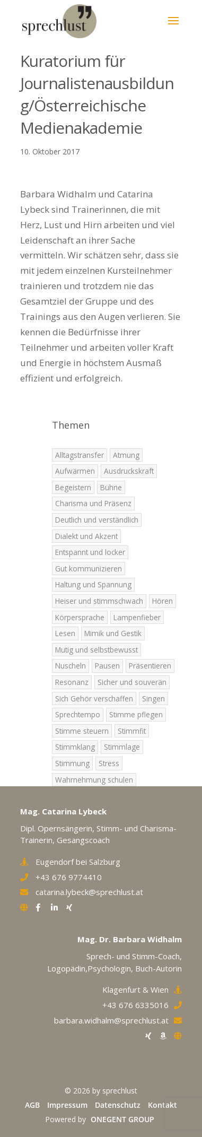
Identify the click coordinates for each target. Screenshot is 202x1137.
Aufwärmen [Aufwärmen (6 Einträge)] (75, 471)
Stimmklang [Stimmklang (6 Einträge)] (75, 747)
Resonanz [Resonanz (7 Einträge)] (72, 682)
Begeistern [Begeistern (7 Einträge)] (73, 487)
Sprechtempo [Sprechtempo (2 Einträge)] (77, 714)
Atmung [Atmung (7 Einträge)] (126, 455)
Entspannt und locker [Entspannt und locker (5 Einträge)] (90, 552)
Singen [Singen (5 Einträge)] (153, 698)
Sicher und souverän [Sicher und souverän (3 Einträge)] (132, 682)
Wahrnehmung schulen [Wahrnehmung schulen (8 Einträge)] (94, 780)
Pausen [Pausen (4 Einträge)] (107, 666)
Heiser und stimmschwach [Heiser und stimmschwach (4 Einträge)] (99, 601)
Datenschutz (117, 1105)
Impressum (67, 1105)
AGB (32, 1105)
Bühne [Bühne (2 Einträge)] (111, 487)
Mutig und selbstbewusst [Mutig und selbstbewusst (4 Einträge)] (96, 650)
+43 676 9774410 (69, 877)
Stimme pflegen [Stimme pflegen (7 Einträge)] (136, 714)
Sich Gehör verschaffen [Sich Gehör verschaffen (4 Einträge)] (94, 698)
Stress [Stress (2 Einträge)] (109, 763)
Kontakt (162, 1105)
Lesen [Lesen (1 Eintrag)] (65, 633)
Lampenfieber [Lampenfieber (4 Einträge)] (137, 617)
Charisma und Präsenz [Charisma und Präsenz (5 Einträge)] (93, 503)
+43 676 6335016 (135, 1005)
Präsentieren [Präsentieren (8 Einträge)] (150, 666)
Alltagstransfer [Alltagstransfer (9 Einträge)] (79, 455)
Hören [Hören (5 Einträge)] (162, 601)
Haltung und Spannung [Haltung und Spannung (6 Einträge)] (93, 584)
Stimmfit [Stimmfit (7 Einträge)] (132, 731)
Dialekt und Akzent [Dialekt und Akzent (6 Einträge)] (86, 536)
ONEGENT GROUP (122, 1119)
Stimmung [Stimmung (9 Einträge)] (72, 763)
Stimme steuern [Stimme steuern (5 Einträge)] (82, 731)
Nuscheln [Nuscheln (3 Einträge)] (70, 666)
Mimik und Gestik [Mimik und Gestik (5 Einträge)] (113, 633)
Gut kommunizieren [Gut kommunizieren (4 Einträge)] (88, 568)
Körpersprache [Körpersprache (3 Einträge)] (79, 617)
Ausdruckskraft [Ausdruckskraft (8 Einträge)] (129, 471)
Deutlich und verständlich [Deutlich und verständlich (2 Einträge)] (96, 520)
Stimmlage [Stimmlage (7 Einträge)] (122, 747)
